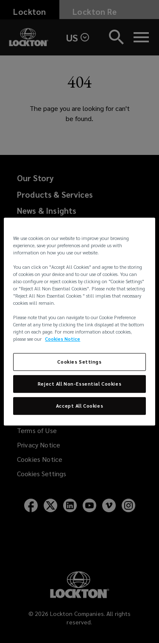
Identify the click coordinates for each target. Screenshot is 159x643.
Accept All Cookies (79, 406)
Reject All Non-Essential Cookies (79, 384)
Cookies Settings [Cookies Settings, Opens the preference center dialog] (79, 362)
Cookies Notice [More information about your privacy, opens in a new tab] (62, 339)
